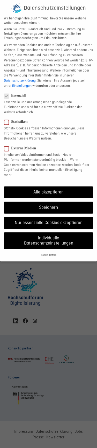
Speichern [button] (48, 201)
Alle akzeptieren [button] (48, 186)
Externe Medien (22, 142)
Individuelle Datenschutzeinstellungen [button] (48, 235)
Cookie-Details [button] (48, 249)
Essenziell (17, 90)
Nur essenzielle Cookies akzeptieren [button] (49, 217)
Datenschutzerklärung (20, 75)
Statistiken (18, 116)
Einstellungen (22, 80)
